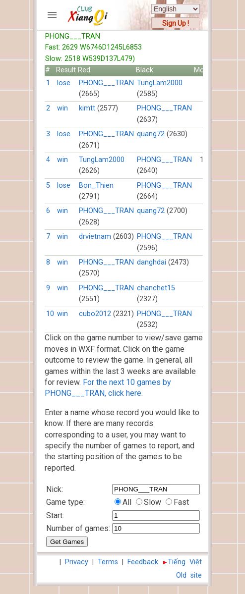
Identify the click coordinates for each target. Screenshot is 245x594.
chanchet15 (156, 288)
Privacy (76, 562)
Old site (189, 575)
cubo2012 (95, 314)
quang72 (151, 134)
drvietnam (95, 236)
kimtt (87, 108)
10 (50, 314)
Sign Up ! (175, 23)
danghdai (151, 262)
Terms (108, 562)
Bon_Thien (96, 185)
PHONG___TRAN (106, 83)
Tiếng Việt (185, 562)
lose (63, 83)
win (62, 108)
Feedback (142, 562)
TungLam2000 (160, 83)
